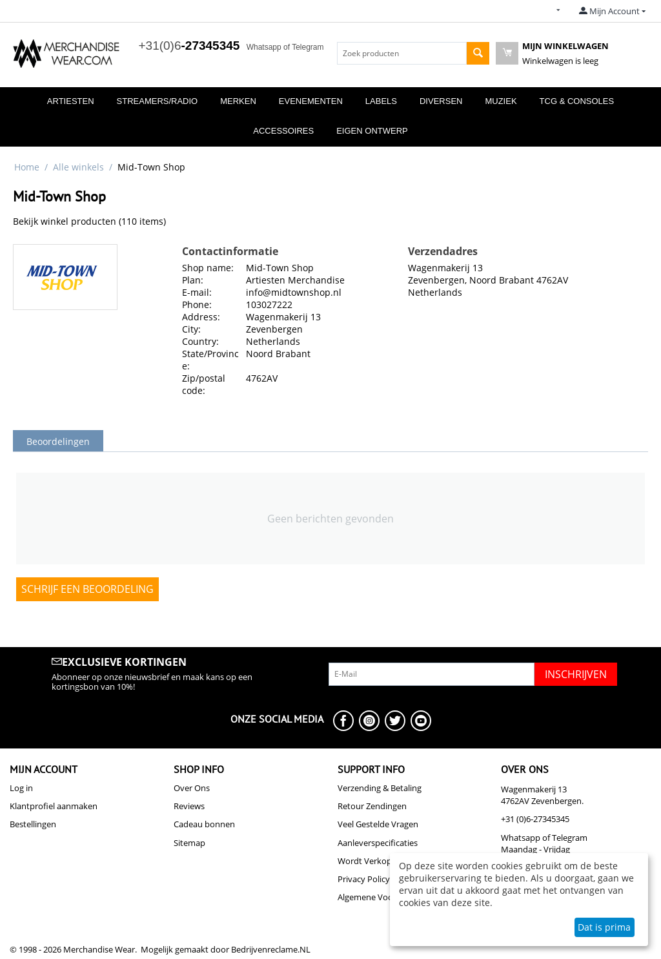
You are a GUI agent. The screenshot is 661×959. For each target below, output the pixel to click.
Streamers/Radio (157, 101)
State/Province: (210, 359)
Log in (21, 788)
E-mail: (197, 292)
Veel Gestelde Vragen (378, 824)
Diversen (441, 101)
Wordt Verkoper (369, 861)
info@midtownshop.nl (293, 292)
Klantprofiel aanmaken (53, 806)
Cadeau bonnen (204, 824)
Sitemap (189, 843)
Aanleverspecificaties (378, 843)
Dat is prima (604, 927)
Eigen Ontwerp (372, 131)
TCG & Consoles (577, 101)
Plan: (192, 280)
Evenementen (311, 101)
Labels (381, 101)
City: (191, 329)
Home (26, 167)
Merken (238, 101)
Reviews (189, 806)
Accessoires (283, 131)
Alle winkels (78, 167)
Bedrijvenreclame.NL (270, 949)
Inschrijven (576, 674)
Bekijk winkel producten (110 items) (89, 221)
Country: (200, 341)
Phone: (197, 304)
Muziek (500, 101)
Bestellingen (33, 824)
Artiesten (70, 101)
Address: (201, 317)
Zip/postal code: (203, 384)
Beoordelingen (58, 441)
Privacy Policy (364, 879)
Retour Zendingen (372, 806)
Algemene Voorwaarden (384, 897)
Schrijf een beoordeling (87, 589)
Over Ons (192, 788)
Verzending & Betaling (380, 788)
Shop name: (208, 268)
